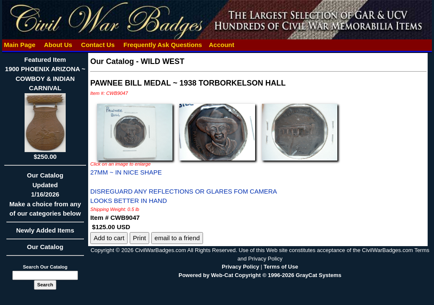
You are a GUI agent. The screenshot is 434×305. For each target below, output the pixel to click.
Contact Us (98, 44)
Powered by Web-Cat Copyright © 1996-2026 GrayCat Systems (259, 275)
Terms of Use (281, 266)
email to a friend (177, 237)
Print (139, 237)
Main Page (19, 44)
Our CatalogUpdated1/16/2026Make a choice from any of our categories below (45, 197)
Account (221, 44)
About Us (58, 44)
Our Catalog (45, 246)
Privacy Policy (240, 266)
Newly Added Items (45, 233)
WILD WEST (162, 61)
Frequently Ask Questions (163, 44)
